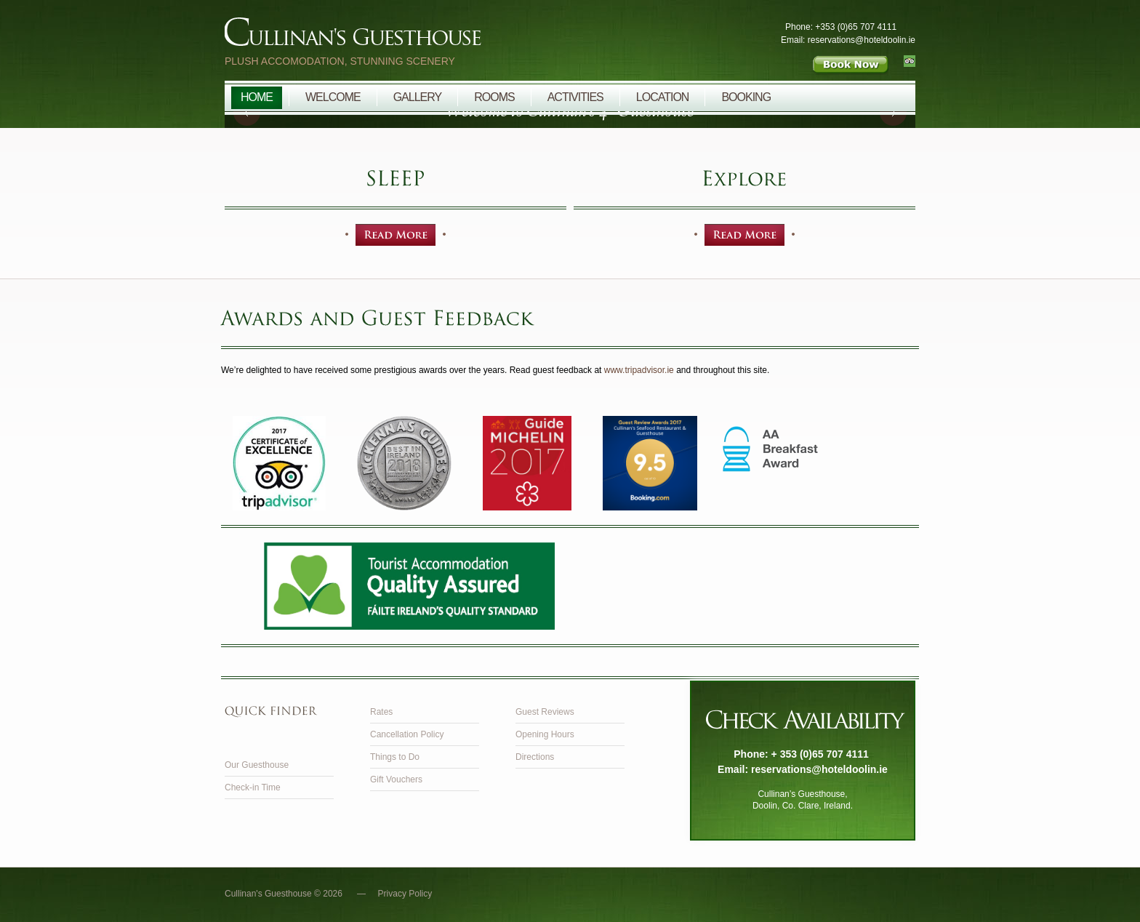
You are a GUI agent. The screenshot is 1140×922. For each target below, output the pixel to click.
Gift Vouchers (396, 779)
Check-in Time (253, 787)
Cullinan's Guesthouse (435, 35)
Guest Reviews (544, 712)
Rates (381, 712)
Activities (575, 97)
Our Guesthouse (257, 765)
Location (662, 97)
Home (257, 97)
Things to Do (395, 757)
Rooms (494, 97)
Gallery (417, 97)
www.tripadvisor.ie (639, 370)
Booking (746, 97)
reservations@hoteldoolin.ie (819, 769)
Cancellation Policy (406, 734)
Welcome (333, 97)
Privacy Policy (405, 894)
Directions (534, 757)
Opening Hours (544, 734)
